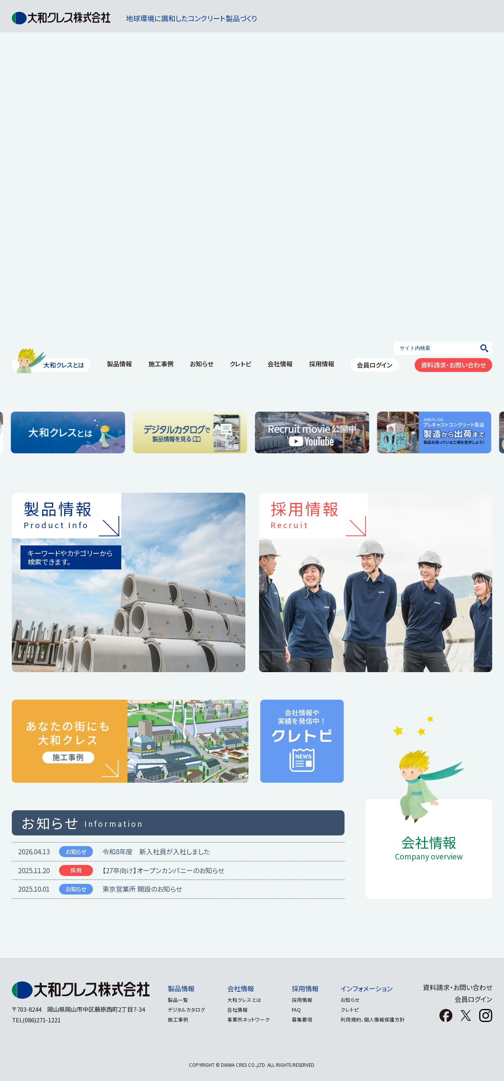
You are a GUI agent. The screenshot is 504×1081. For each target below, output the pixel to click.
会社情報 (239, 988)
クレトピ (354, 1009)
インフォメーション (371, 988)
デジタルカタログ (181, 1009)
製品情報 (176, 988)
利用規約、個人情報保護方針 (377, 1019)
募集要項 (303, 1019)
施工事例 (173, 1019)
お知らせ (355, 999)
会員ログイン (473, 999)
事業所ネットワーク (247, 1019)
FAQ (297, 1009)
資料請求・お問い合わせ (457, 987)
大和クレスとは (243, 999)
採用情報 (306, 988)
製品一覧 (173, 999)
